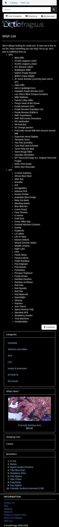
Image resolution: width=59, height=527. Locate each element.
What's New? (12, 391)
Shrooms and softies (17, 349)
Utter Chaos (15, 479)
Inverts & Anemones (17, 368)
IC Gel (13, 461)
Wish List (8, 521)
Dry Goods (13, 381)
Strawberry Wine (18, 473)
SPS (10, 355)
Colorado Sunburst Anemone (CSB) (27, 488)
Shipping (8, 509)
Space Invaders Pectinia (21, 467)
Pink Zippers (16, 476)
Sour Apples (16, 485)
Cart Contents (13, 16)
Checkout (31, 16)
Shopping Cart (13, 437)
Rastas (13, 464)
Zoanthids (12, 343)
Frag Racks (15, 482)
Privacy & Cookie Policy (15, 515)
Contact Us (9, 503)
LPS (10, 362)
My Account (48, 16)
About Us (8, 512)
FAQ (6, 506)
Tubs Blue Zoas (17, 470)
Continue (49, 327)
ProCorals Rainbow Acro (29, 425)
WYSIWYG (13, 375)
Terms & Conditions (13, 518)
